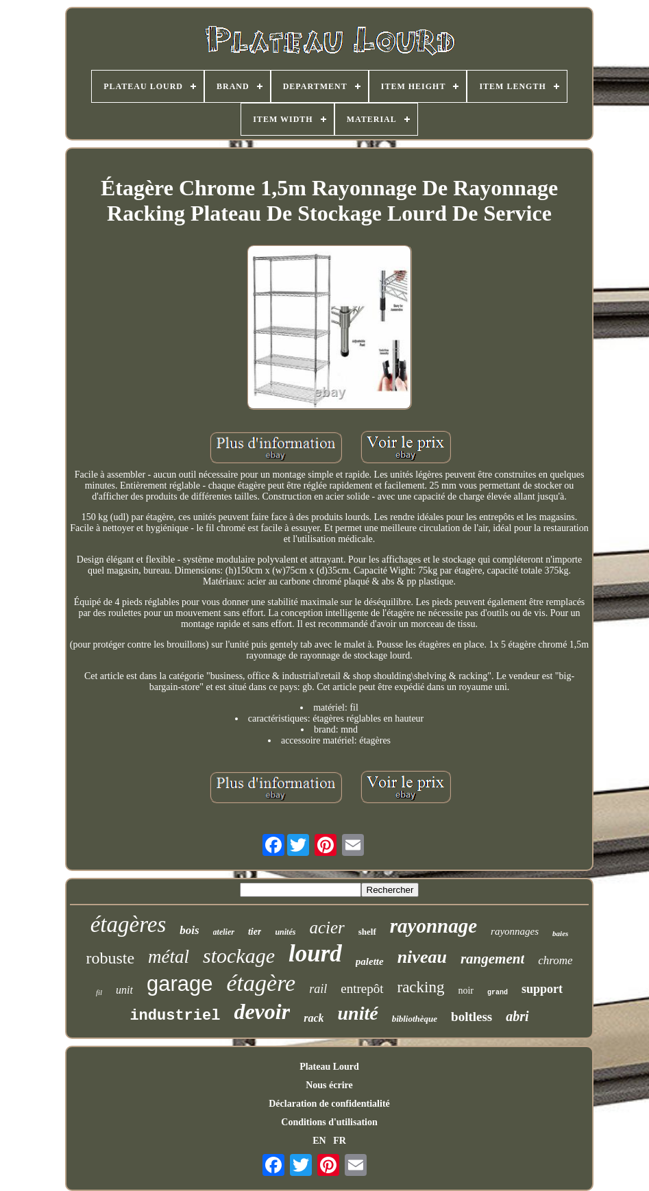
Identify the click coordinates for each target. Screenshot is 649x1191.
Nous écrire (329, 1085)
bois (189, 930)
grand (497, 992)
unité (357, 1013)
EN (319, 1140)
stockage (239, 955)
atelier (223, 932)
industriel (175, 1015)
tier (254, 931)
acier (326, 927)
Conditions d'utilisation (329, 1122)
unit (124, 990)
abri (517, 1016)
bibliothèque (414, 1019)
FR (339, 1140)
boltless (471, 1016)
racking (421, 987)
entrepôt (362, 988)
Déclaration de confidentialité (329, 1103)
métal (168, 956)
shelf (367, 931)
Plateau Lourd (329, 1066)
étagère (261, 983)
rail (318, 989)
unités (285, 932)
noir (466, 990)
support (542, 989)
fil (99, 992)
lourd (315, 953)
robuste (110, 958)
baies (560, 933)
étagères (128, 924)
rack (313, 1018)
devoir (262, 1011)
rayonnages (515, 931)
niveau (422, 957)
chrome (555, 960)
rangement (492, 958)
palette (370, 961)
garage (180, 984)
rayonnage (433, 926)
